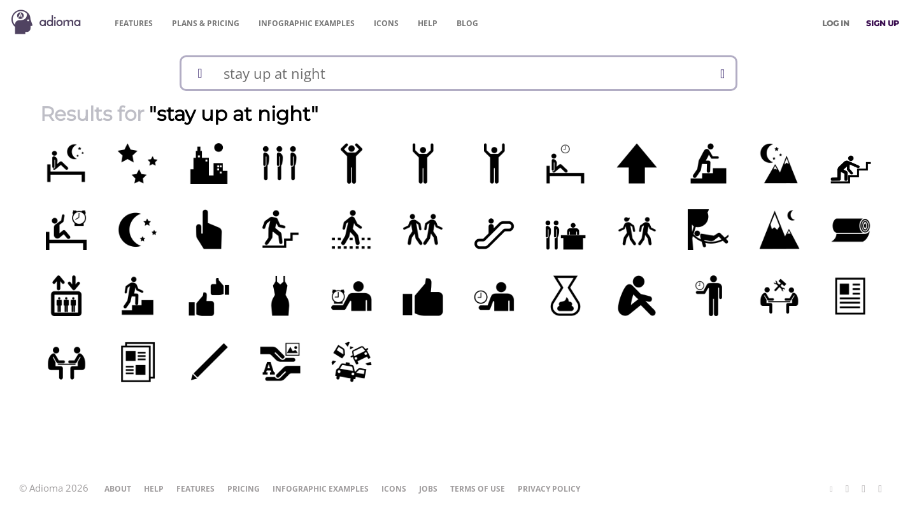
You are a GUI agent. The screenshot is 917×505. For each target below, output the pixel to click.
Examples (307, 23)
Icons (386, 23)
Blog (467, 23)
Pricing (205, 23)
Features (134, 23)
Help (427, 23)
